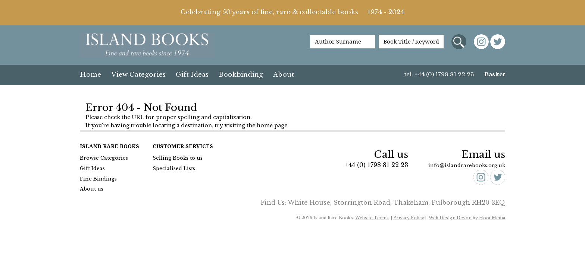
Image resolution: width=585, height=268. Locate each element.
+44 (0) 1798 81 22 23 (376, 165)
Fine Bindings (98, 179)
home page (272, 125)
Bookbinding (241, 75)
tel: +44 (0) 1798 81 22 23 (439, 74)
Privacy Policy (408, 217)
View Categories (138, 75)
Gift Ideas (192, 75)
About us (91, 189)
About (283, 75)
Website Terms (372, 217)
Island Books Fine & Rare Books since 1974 (147, 45)
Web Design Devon (450, 217)
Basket (494, 74)
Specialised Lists (174, 168)
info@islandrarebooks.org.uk (466, 165)
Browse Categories (104, 158)
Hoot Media (492, 217)
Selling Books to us (178, 158)
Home (90, 75)
